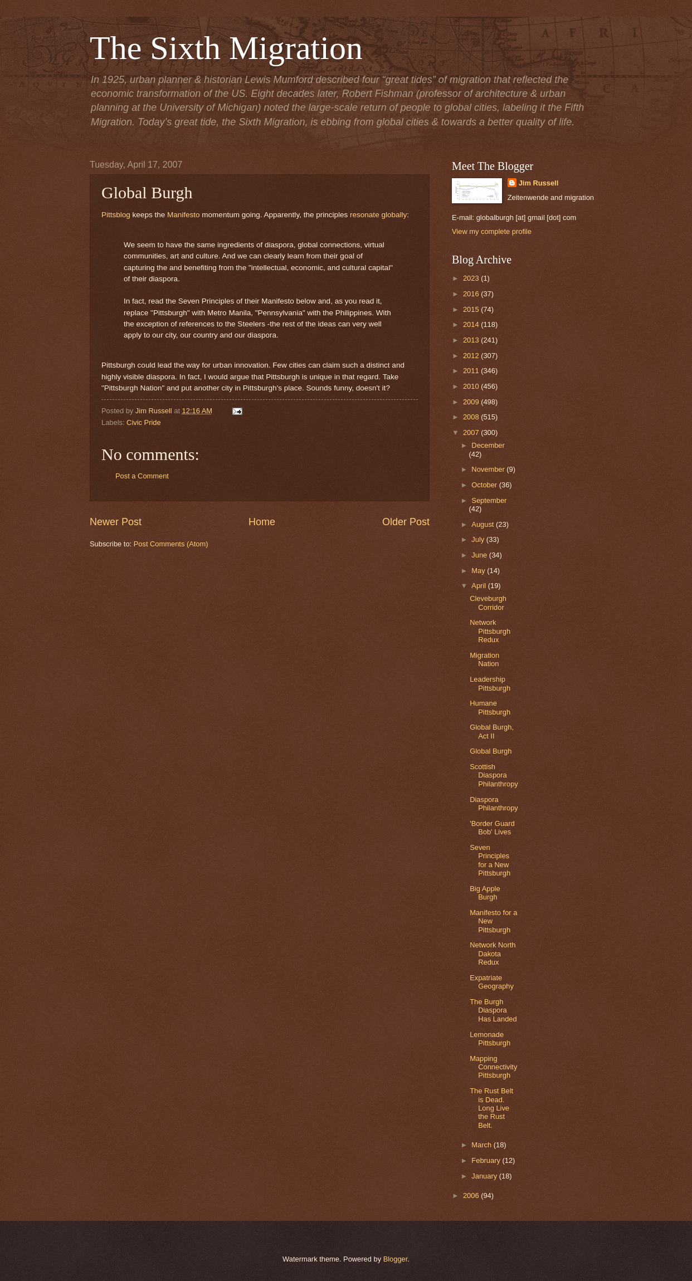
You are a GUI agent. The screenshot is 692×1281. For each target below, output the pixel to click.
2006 (472, 1195)
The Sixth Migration (226, 48)
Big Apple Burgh (485, 892)
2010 (472, 386)
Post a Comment (142, 476)
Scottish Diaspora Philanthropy (494, 775)
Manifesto (183, 215)
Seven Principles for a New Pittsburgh (490, 860)
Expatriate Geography (492, 982)
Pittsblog (115, 215)
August (483, 524)
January (485, 1176)
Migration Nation (484, 659)
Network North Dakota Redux (492, 953)
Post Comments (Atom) (171, 544)
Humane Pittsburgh (490, 707)
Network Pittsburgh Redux (490, 631)
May (479, 570)
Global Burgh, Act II (492, 731)
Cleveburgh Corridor (488, 602)
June (480, 555)
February (486, 1160)
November (488, 469)
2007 (472, 432)
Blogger (395, 1259)
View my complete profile (492, 231)
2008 (472, 417)
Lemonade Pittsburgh (490, 1038)
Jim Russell (539, 183)
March (482, 1145)
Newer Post (116, 521)
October (485, 485)
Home (261, 521)
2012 (472, 355)
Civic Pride (143, 422)
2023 (472, 278)
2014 (472, 324)
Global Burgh (490, 751)
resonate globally (378, 215)
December (487, 445)
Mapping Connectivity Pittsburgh (493, 1067)
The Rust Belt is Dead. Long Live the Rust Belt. (491, 1108)
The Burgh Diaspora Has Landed (493, 1010)
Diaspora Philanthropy (494, 803)
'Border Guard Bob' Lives (492, 827)
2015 (472, 309)
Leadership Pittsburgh (490, 683)
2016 (472, 294)
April (479, 585)
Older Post (406, 521)
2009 (472, 402)
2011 (472, 370)
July (478, 539)
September (488, 500)
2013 (472, 340)
